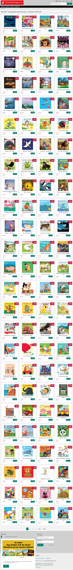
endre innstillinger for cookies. (48, 565)
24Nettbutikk (38, 567)
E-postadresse (39, 535)
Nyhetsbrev (48, 558)
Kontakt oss (17, 6)
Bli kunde (7, 6)
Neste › (39, 528)
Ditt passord (39, 540)
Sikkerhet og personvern (40, 558)
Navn (10, 557)
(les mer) (15, 562)
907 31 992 (40, 561)
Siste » (44, 528)
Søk (69, 3)
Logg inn (11, 6)
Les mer (39, 565)
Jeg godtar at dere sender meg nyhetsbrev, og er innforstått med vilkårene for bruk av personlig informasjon (17, 562)
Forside (3, 6)
